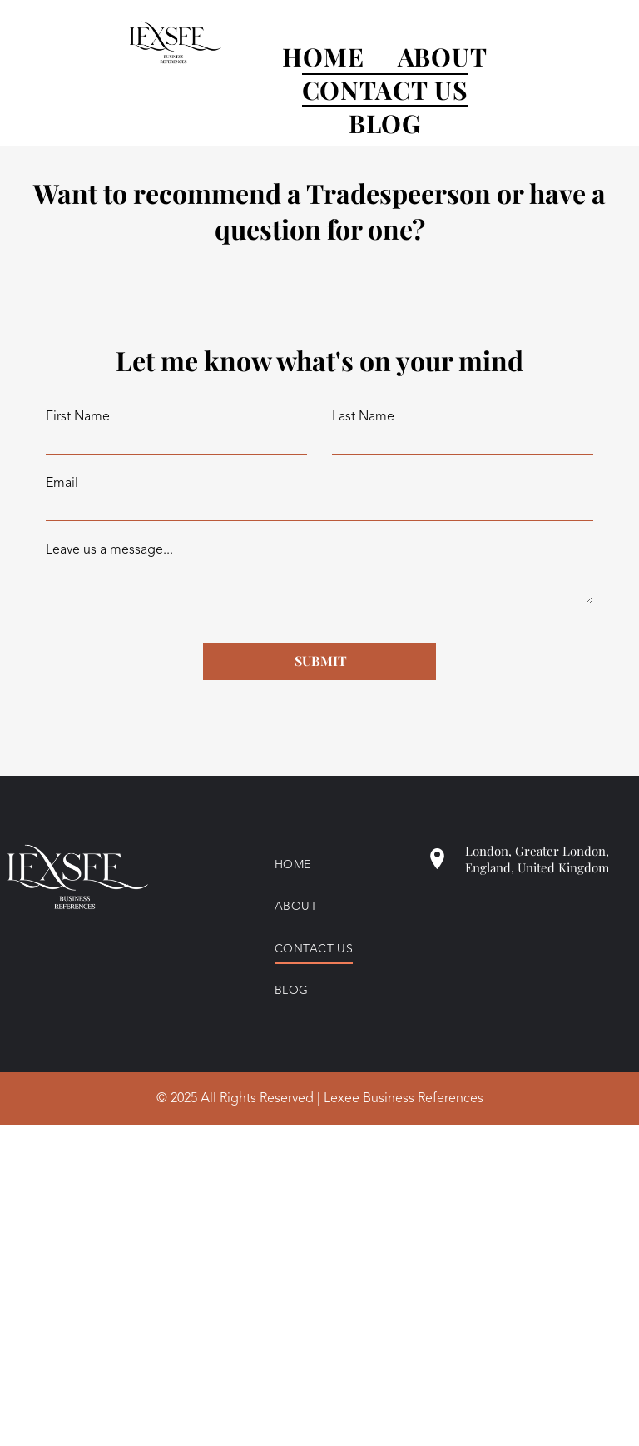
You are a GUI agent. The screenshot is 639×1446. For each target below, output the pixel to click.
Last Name (363, 417)
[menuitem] (306, 56)
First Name (78, 417)
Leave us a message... (109, 550)
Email (62, 483)
